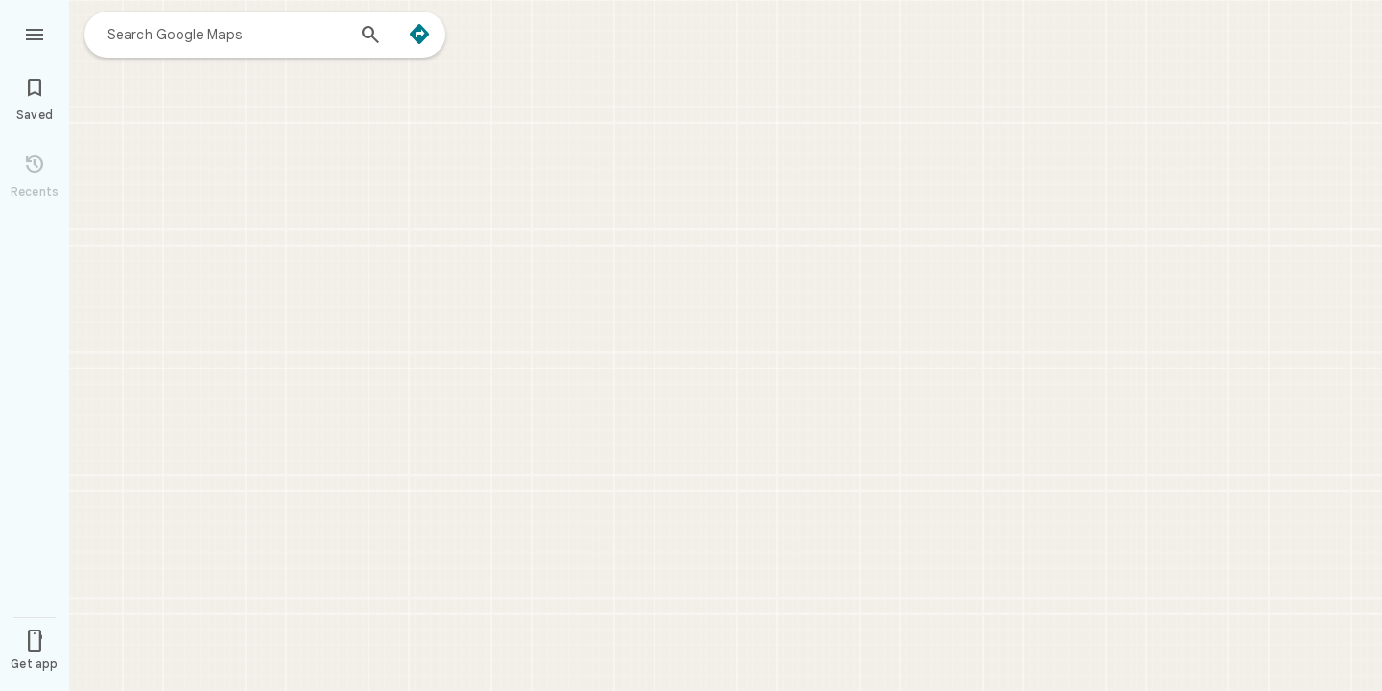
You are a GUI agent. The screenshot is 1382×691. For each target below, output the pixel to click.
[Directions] (419, 35)
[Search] (370, 36)
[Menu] (34, 32)
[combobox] (225, 33)
